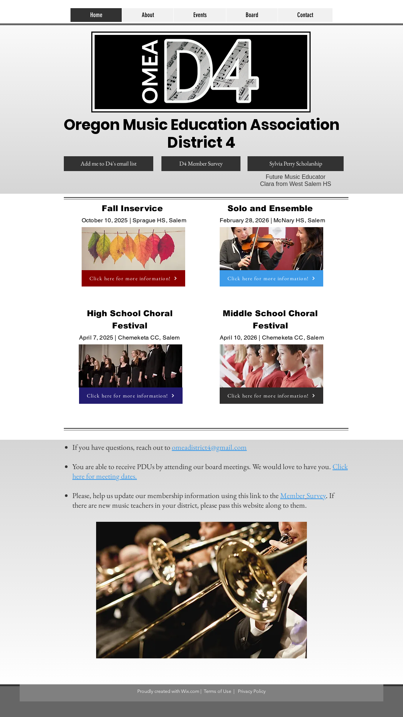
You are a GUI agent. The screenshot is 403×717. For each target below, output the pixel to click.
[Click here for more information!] (133, 278)
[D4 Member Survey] (200, 163)
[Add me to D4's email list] (108, 163)
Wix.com (190, 691)
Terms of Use (217, 691)
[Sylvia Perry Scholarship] (296, 163)
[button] (199, 15)
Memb (289, 495)
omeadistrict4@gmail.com (209, 447)
